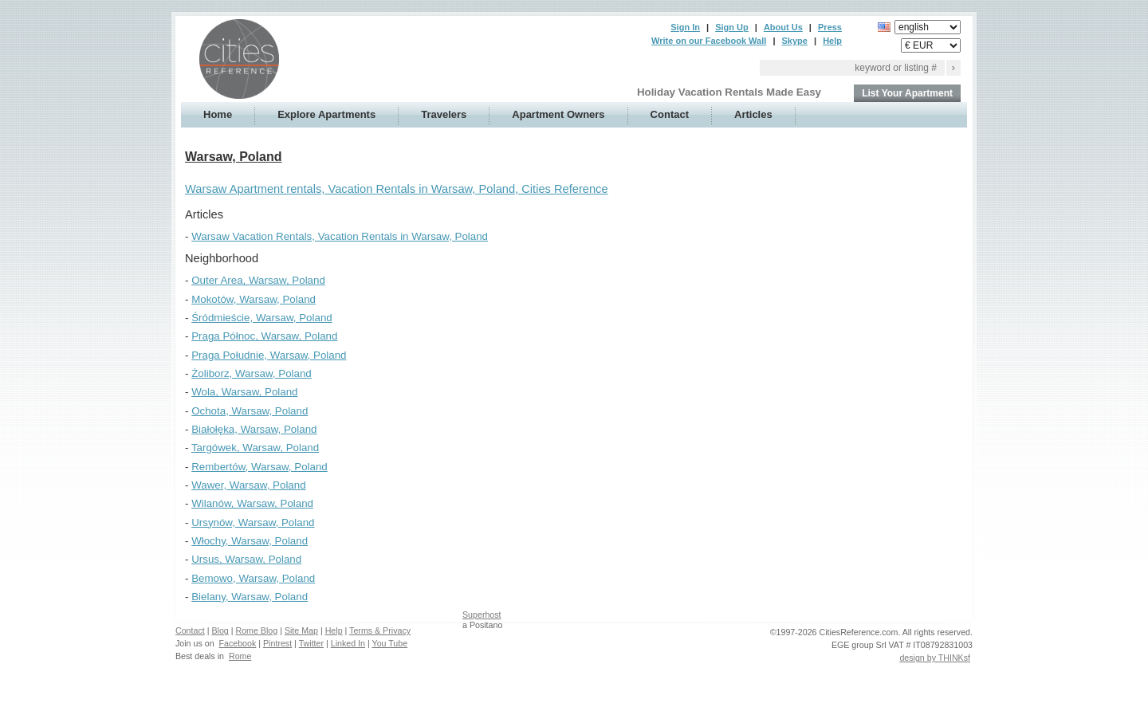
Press (830, 27)
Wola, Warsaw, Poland (244, 392)
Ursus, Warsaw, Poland (246, 559)
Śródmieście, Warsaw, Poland (261, 318)
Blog (219, 630)
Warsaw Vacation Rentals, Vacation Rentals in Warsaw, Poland (339, 236)
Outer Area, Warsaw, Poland (258, 280)
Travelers (443, 114)
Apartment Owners (558, 114)
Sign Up (732, 27)
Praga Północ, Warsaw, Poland (264, 336)
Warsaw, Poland (233, 156)
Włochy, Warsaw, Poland (249, 541)
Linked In (348, 643)
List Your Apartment (907, 93)
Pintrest (277, 643)
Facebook (238, 643)
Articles (753, 114)
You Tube (390, 643)
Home (217, 114)
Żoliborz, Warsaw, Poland (251, 373)
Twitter (311, 643)
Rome (240, 656)
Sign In (685, 27)
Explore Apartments (326, 114)
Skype (795, 40)
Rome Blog (256, 630)
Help (832, 40)
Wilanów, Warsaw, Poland (252, 503)
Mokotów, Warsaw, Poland (253, 299)
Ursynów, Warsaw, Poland (252, 522)
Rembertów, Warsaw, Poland (259, 467)
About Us (783, 27)
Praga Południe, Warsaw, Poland (268, 355)
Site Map (301, 630)
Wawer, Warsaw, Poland (248, 485)
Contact (670, 114)
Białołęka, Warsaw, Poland (253, 429)
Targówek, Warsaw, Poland (255, 448)
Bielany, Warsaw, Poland (249, 597)
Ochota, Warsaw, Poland (249, 411)
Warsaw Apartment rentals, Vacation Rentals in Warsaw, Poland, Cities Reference (396, 189)
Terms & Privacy (380, 630)
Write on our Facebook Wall (708, 40)
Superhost (481, 614)
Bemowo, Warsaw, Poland (253, 578)
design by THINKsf (934, 657)
